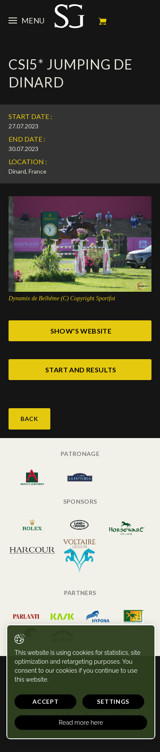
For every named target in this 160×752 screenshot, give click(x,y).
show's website (81, 331)
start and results (80, 370)
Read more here (81, 722)
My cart (102, 21)
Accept (45, 701)
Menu (26, 20)
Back (29, 418)
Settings (113, 701)
